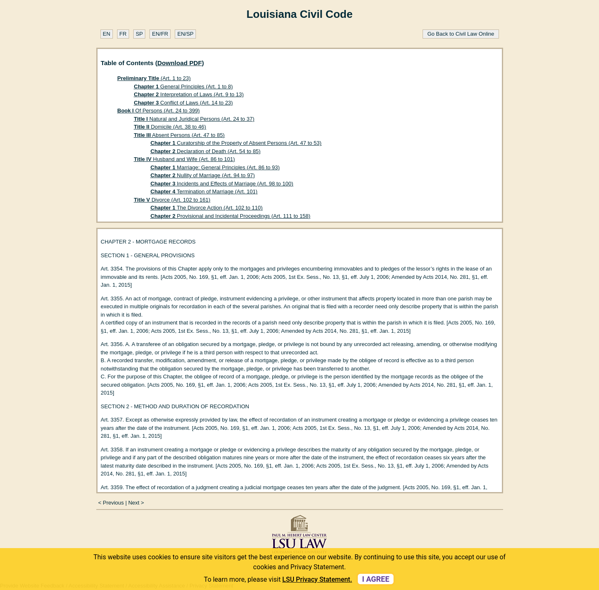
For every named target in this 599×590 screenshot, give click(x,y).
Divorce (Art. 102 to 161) (172, 200)
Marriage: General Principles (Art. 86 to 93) (215, 167)
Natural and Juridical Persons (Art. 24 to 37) (194, 119)
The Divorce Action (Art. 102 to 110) (207, 208)
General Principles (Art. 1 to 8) (183, 86)
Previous (113, 503)
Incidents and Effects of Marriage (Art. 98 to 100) (222, 183)
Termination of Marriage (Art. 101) (204, 191)
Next (133, 503)
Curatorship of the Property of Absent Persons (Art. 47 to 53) (236, 143)
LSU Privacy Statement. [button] (317, 579)
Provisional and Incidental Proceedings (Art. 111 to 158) (231, 216)
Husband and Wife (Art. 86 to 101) (184, 159)
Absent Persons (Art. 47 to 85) (179, 135)
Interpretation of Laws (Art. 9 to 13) (189, 94)
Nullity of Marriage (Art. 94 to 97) (203, 175)
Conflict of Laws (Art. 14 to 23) (183, 103)
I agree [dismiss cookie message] (375, 579)
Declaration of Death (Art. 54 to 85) (206, 151)
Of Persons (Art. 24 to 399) (158, 110)
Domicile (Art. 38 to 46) (170, 127)
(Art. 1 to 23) (154, 78)
